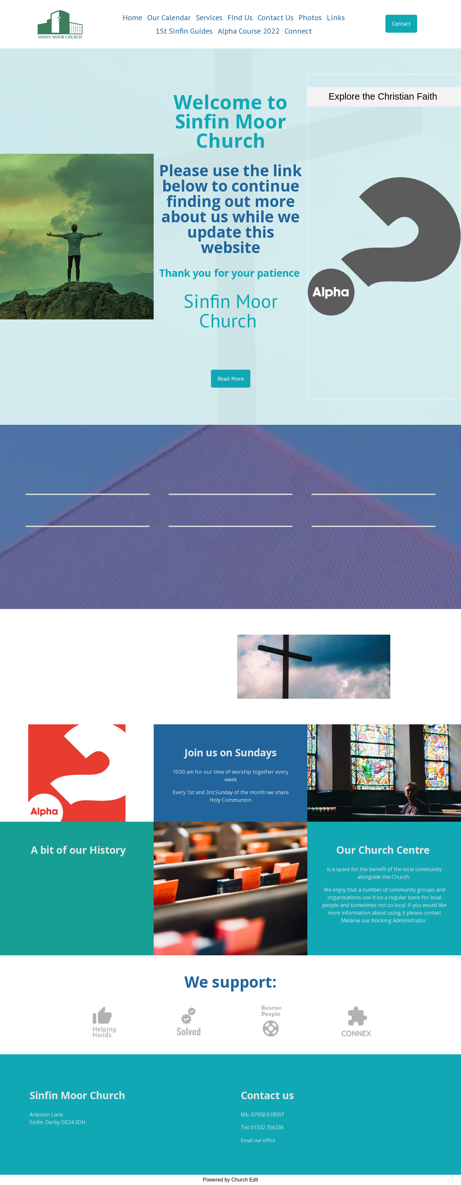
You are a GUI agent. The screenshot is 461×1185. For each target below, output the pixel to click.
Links (336, 17)
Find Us (240, 17)
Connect (298, 31)
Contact (401, 23)
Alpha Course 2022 (248, 31)
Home (132, 17)
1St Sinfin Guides (184, 31)
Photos (310, 17)
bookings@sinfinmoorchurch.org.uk (384, 933)
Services (209, 17)
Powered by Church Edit (230, 1179)
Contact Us (276, 17)
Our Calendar (168, 17)
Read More (230, 378)
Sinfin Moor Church (230, 310)
